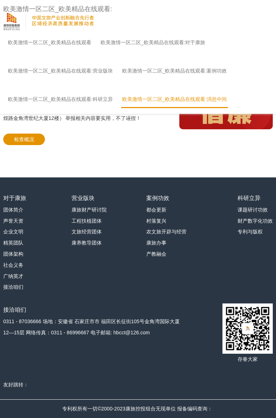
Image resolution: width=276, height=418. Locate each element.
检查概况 (24, 139)
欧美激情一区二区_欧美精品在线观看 (49, 42)
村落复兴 (156, 221)
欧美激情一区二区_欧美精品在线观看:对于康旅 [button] (153, 42)
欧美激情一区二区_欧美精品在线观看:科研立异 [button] (60, 99)
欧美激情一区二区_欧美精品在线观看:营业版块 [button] (60, 71)
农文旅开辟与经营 (166, 231)
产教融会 (156, 254)
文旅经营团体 (87, 231)
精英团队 (13, 243)
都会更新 (156, 210)
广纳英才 (13, 276)
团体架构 (13, 254)
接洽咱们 (13, 287)
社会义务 (13, 265)
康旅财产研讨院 (89, 210)
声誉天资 (13, 221)
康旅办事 (156, 243)
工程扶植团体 (87, 221)
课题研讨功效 (253, 210)
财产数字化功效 (255, 221)
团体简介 (13, 210)
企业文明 (13, 231)
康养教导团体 (87, 243)
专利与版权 (250, 231)
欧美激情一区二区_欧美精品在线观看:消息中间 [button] (174, 99)
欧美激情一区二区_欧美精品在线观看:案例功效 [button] (174, 71)
